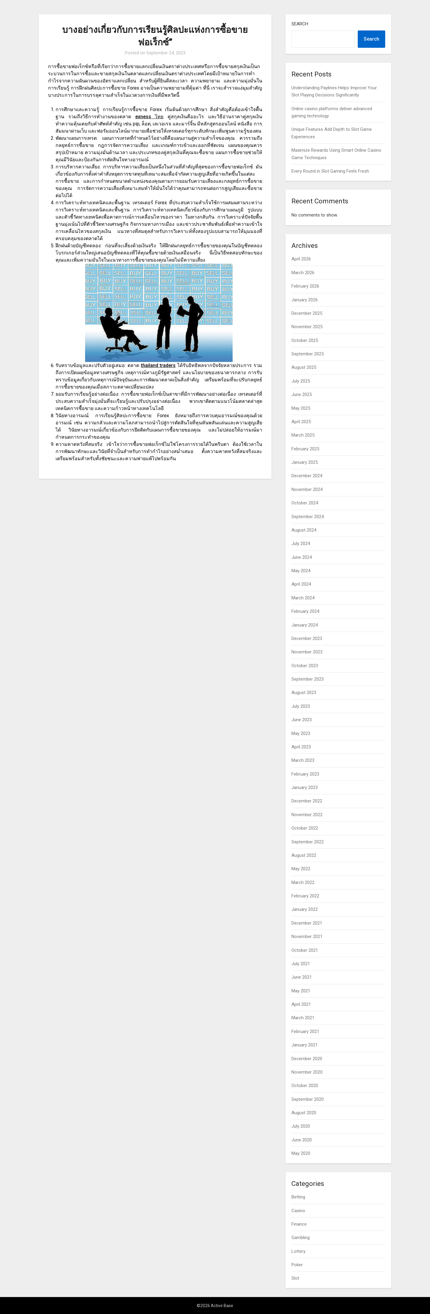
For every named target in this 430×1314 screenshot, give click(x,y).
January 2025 (304, 462)
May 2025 (300, 408)
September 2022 (307, 842)
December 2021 (306, 923)
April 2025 (301, 421)
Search (299, 24)
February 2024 (305, 611)
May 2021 (300, 991)
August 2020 (303, 1112)
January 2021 (304, 1045)
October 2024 (304, 503)
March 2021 (302, 1017)
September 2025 (307, 354)
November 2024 (306, 489)
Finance (299, 1224)
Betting (298, 1197)
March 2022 (302, 882)
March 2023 (302, 760)
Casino (298, 1210)
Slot (295, 1278)
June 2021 (301, 977)
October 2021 (304, 950)
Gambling (300, 1237)
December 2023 (306, 638)
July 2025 (300, 381)
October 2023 (304, 665)
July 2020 (300, 1126)
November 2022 (306, 814)
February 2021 (305, 1031)
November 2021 (306, 936)
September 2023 (307, 679)
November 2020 (306, 1072)
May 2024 (300, 570)
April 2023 (301, 747)
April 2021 (301, 1004)
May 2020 (300, 1153)
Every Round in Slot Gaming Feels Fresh (330, 171)
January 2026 (304, 300)
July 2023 (300, 706)
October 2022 (304, 828)
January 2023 (304, 787)
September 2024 (307, 516)
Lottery (298, 1251)
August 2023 (303, 692)
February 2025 (305, 449)
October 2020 (304, 1085)
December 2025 (306, 313)
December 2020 (306, 1058)
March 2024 (302, 598)
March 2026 (302, 272)
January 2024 (304, 625)
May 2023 (300, 733)
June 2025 (301, 394)
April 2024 (301, 584)
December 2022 (306, 801)
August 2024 (303, 530)
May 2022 (300, 868)
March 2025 (302, 435)
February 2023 (305, 774)
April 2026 (301, 259)
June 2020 (301, 1140)
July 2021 (300, 963)
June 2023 (301, 719)
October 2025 (304, 340)
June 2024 (301, 557)
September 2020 (307, 1099)
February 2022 (305, 896)
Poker (297, 1264)
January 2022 (304, 909)
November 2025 (306, 326)
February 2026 (305, 286)
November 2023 (306, 652)
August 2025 (303, 367)
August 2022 (303, 855)
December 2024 (306, 475)
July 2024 (300, 543)
